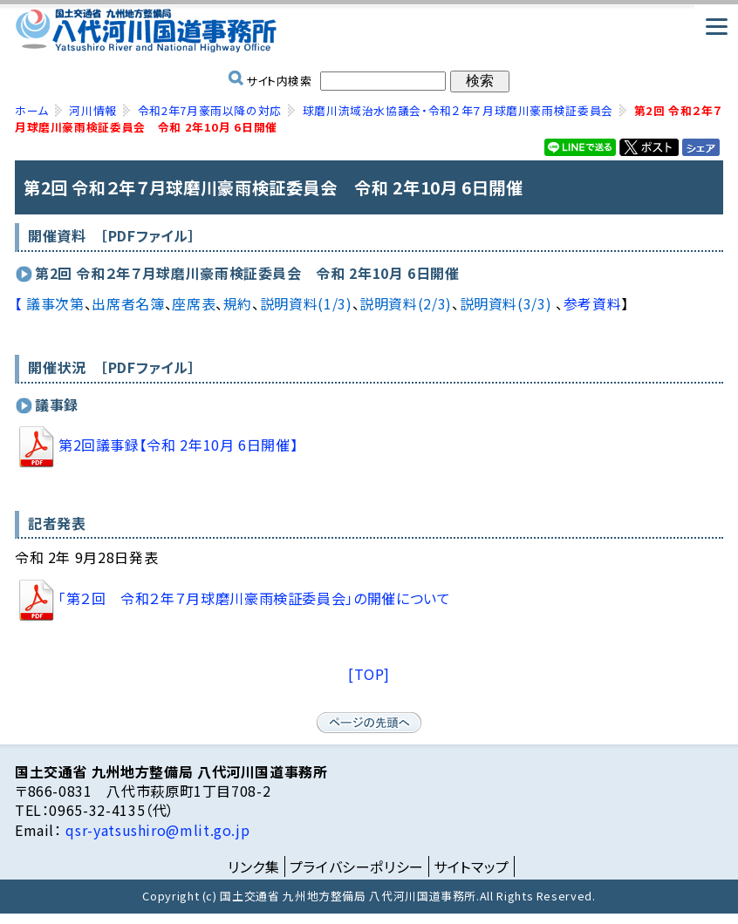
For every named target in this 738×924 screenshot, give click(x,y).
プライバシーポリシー (357, 866)
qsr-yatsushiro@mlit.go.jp (156, 829)
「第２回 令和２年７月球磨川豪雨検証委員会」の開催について (233, 598)
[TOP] (369, 673)
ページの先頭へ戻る (369, 722)
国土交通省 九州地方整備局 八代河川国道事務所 (369, 30)
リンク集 (254, 866)
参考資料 (593, 303)
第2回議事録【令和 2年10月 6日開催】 (156, 444)
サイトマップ (471, 866)
